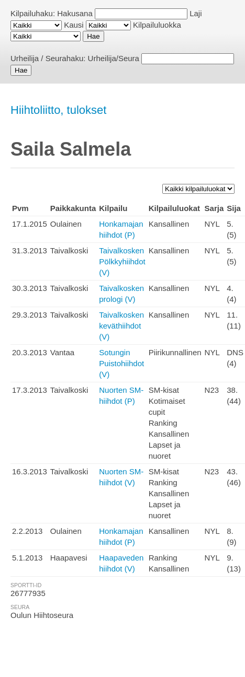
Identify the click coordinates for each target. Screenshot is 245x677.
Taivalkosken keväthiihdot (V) (121, 325)
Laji (196, 13)
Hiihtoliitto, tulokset (58, 109)
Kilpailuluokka (157, 24)
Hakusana (75, 13)
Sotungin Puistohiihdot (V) (121, 363)
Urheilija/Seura (113, 58)
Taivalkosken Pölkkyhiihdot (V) (122, 261)
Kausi (74, 24)
